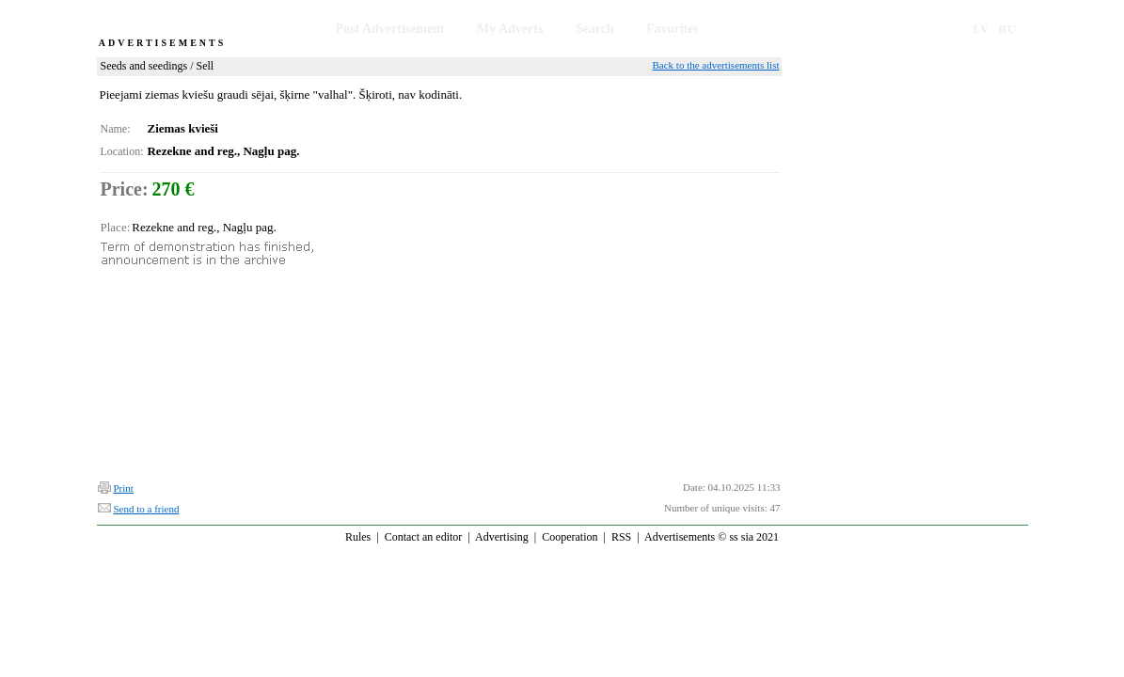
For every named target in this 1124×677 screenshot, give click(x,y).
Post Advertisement (390, 29)
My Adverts (510, 29)
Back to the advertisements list (715, 65)
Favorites (672, 29)
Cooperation (569, 536)
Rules (358, 536)
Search (595, 29)
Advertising (502, 536)
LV (981, 29)
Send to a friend (147, 508)
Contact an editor (424, 536)
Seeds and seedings (144, 65)
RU (1008, 29)
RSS (621, 536)
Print (124, 488)
